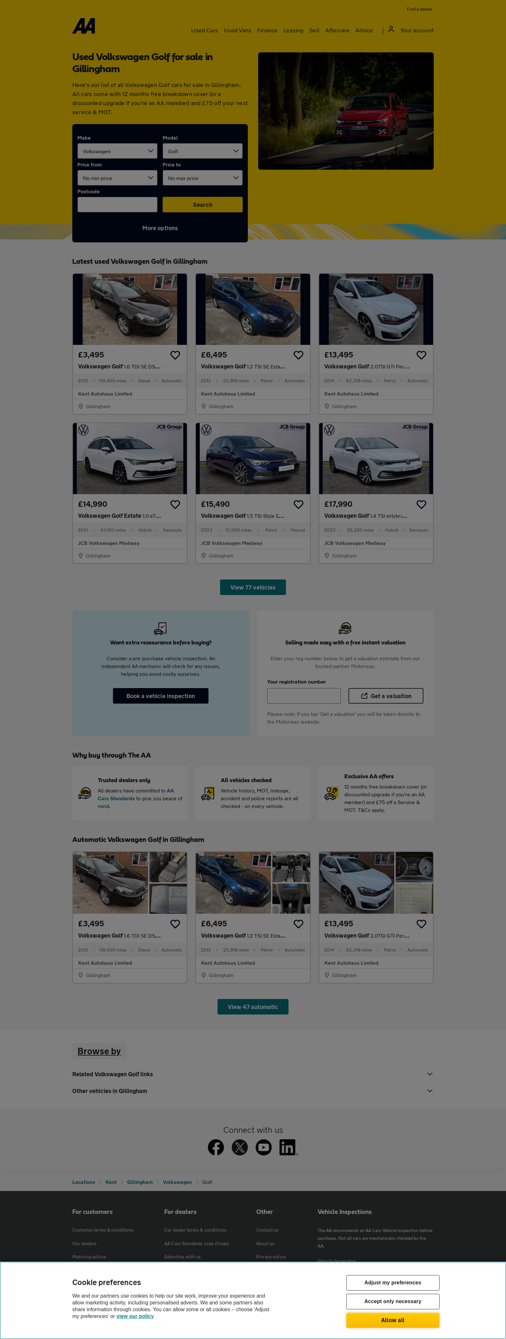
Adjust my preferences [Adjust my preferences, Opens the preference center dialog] (392, 1283)
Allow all (393, 1319)
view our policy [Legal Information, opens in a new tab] (135, 1316)
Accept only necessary (392, 1301)
